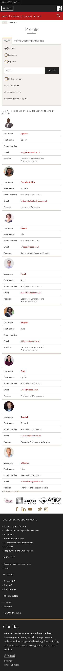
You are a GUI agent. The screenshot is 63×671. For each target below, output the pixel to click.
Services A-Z (9, 581)
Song (23, 370)
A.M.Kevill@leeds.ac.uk (31, 292)
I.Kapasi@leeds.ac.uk (30, 246)
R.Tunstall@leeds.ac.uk (31, 435)
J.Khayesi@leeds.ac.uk (30, 341)
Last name (12, 54)
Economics (9, 534)
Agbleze (24, 133)
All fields (11, 48)
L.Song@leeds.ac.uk (29, 389)
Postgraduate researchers (28, 41)
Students (8, 606)
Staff (7, 41)
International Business (14, 538)
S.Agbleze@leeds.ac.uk (31, 152)
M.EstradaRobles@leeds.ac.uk (34, 200)
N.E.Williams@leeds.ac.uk (32, 481)
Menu (9, 8)
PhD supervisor (15, 78)
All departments (11, 91)
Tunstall (24, 416)
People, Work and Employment (18, 550)
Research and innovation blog (17, 564)
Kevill (23, 273)
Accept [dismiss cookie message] (9, 655)
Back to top (9, 491)
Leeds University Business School (21, 16)
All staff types (10, 85)
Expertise (12, 61)
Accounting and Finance (15, 526)
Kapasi (24, 227)
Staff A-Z (8, 585)
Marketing (8, 546)
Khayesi (24, 322)
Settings (8, 660)
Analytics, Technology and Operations (21, 530)
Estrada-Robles (28, 182)
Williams (25, 462)
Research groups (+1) (14, 98)
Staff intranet (10, 589)
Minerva (7, 602)
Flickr (6, 568)
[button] (58, 16)
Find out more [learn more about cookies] (11, 664)
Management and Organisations (18, 542)
